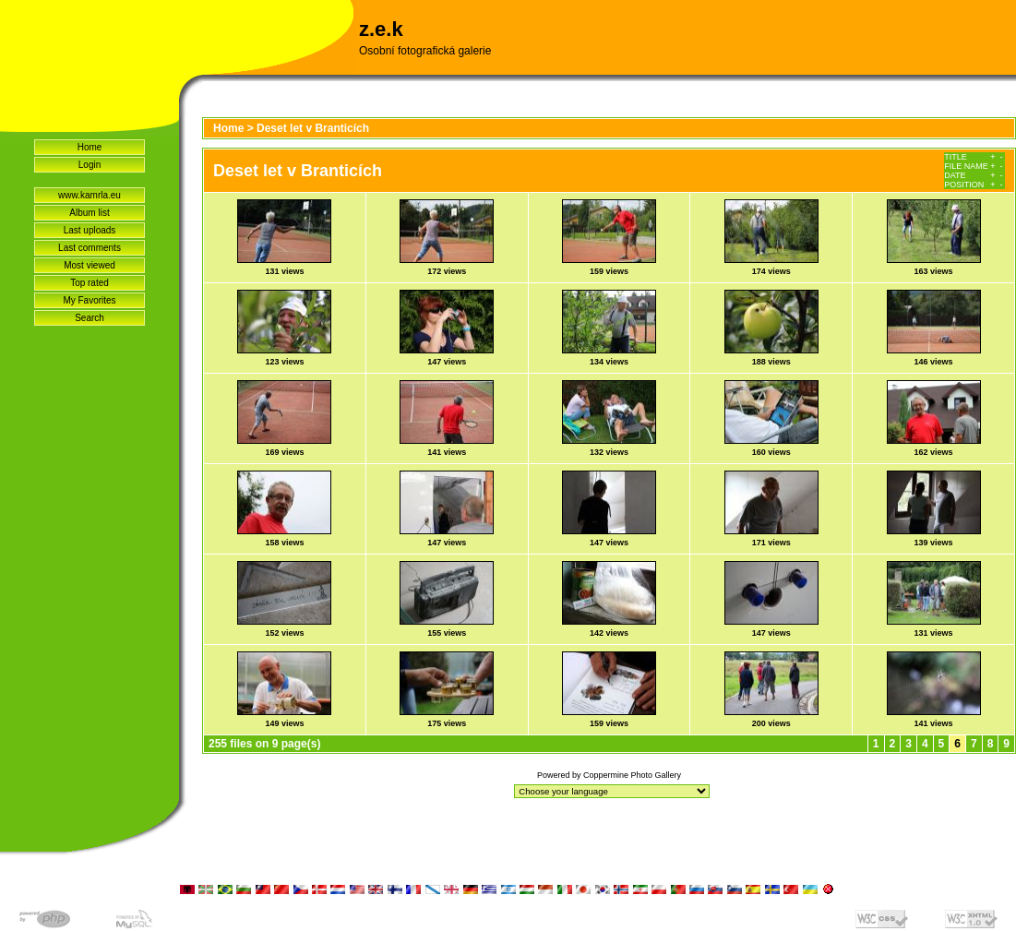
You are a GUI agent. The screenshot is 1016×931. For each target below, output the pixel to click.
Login (89, 165)
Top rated (89, 283)
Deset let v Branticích (313, 128)
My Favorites (89, 300)
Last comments (89, 248)
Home (90, 147)
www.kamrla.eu (89, 195)
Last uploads (90, 230)
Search (89, 318)
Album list (89, 213)
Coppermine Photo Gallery (632, 775)
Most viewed (89, 265)
